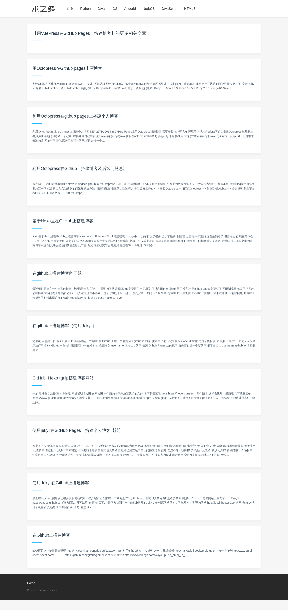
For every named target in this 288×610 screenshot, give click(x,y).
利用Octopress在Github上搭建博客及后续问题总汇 (81, 168)
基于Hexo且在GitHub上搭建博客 (64, 220)
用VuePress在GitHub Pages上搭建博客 (75, 33)
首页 (70, 9)
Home (31, 583)
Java (101, 9)
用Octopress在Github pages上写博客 (68, 68)
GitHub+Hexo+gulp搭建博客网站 (64, 377)
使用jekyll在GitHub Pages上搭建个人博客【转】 (79, 430)
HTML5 (189, 9)
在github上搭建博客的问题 (58, 273)
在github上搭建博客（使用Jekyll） (65, 325)
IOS (114, 9)
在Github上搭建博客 (52, 535)
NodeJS (149, 9)
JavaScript (169, 9)
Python (85, 9)
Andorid (130, 9)
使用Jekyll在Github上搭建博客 (62, 482)
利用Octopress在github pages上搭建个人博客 (77, 116)
